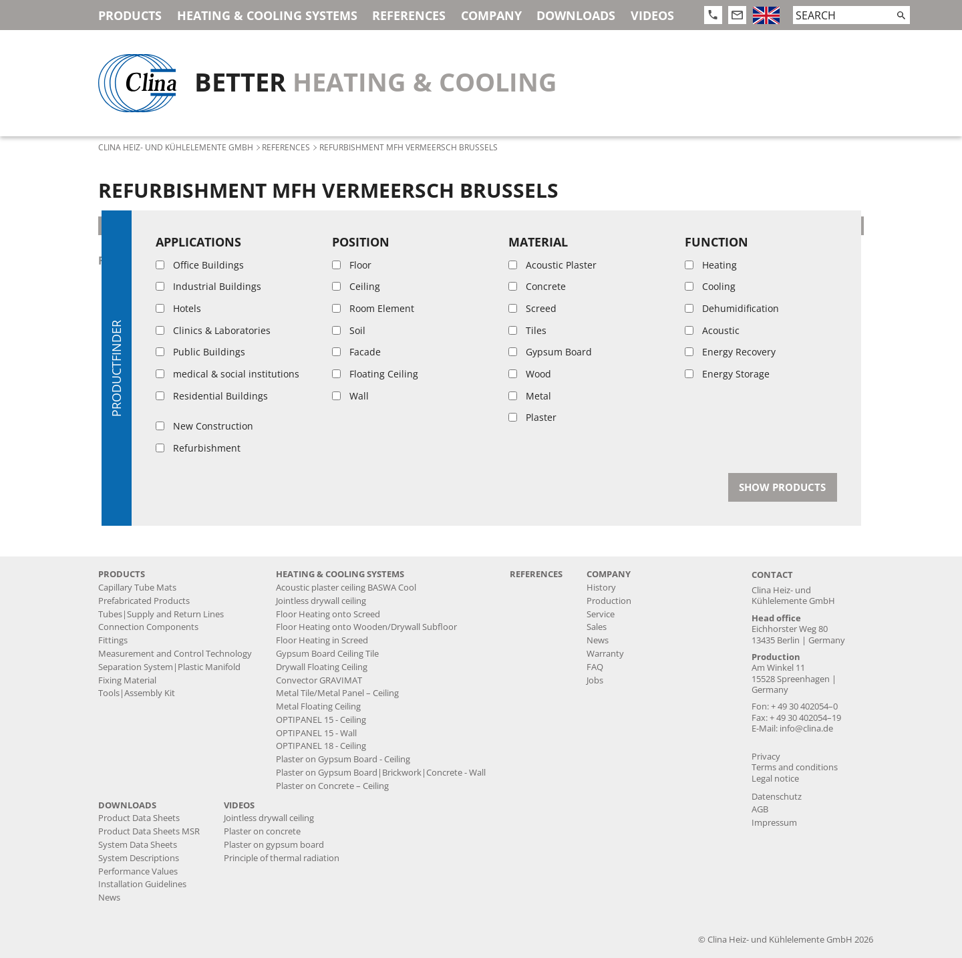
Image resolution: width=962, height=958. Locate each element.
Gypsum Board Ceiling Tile (327, 653)
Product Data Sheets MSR (149, 831)
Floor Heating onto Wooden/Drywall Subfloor (366, 627)
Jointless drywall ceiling (321, 601)
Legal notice (775, 778)
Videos (652, 15)
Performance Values (138, 871)
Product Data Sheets (139, 818)
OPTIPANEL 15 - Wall (316, 733)
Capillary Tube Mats (137, 587)
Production (609, 601)
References (409, 15)
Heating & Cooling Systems (267, 15)
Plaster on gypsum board (274, 844)
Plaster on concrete (262, 831)
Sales (597, 627)
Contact (772, 575)
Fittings (113, 640)
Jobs (595, 680)
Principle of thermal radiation (281, 858)
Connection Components (148, 627)
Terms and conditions (795, 767)
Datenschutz (777, 796)
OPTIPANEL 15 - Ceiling (321, 720)
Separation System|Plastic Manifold (169, 667)
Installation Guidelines (142, 884)
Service (601, 614)
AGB (760, 809)
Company (491, 15)
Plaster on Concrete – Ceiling (332, 786)
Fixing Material (127, 680)
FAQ (595, 667)
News (598, 640)
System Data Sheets (137, 844)
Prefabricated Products (144, 601)
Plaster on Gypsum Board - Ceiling (343, 759)
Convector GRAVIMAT (319, 680)
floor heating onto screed (180, 260)
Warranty (605, 653)
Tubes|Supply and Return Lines (161, 614)
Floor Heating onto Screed (328, 614)
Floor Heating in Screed (322, 640)
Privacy (766, 756)
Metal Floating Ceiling (318, 706)
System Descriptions (138, 858)
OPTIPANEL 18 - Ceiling (321, 746)
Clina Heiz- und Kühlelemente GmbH (175, 147)
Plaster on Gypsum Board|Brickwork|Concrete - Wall (381, 772)
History (601, 587)
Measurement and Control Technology (175, 653)
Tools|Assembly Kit (136, 693)
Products (130, 15)
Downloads (575, 15)
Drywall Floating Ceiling (321, 667)
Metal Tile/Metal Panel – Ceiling (337, 693)
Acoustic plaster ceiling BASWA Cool (346, 587)
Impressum (774, 822)
